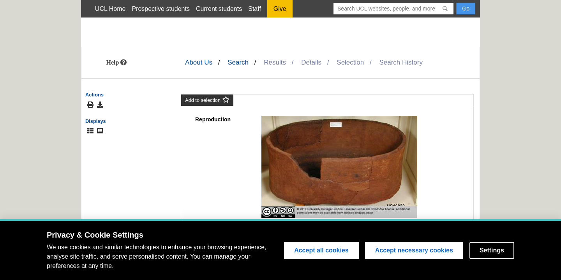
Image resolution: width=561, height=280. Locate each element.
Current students (219, 8)
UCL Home (110, 8)
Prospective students (161, 8)
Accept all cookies (321, 250)
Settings (492, 250)
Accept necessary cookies (414, 250)
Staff (254, 8)
